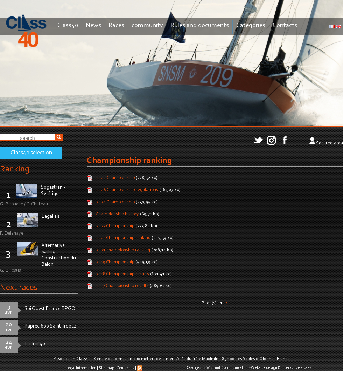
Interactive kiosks (296, 368)
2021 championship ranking (123, 250)
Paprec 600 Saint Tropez (50, 326)
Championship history (117, 214)
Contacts (285, 25)
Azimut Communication (228, 368)
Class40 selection (31, 153)
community (147, 25)
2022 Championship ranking (123, 238)
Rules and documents (199, 25)
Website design (264, 368)
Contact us (125, 368)
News (93, 25)
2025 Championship (115, 178)
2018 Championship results (123, 274)
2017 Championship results (122, 286)
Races (116, 25)
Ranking (14, 169)
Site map (106, 368)
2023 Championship (115, 226)
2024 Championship (116, 202)
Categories (250, 25)
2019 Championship (115, 262)
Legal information (81, 368)
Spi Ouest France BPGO (49, 308)
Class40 (67, 25)
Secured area (329, 143)
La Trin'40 (34, 343)
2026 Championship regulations (127, 190)
